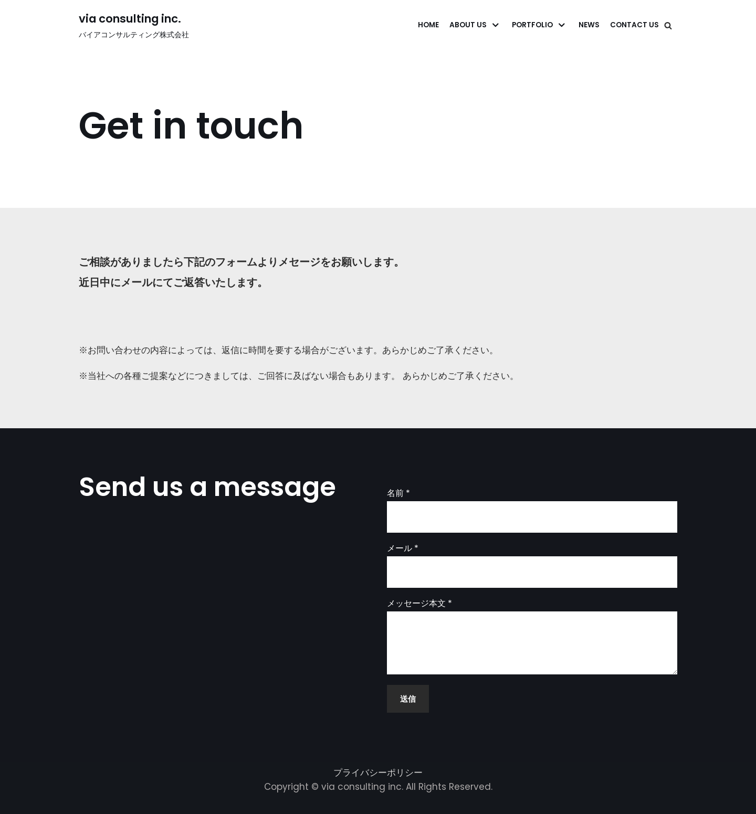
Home (428, 25)
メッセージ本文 (419, 603)
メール (402, 548)
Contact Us (634, 25)
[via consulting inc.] (134, 25)
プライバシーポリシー (378, 772)
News (589, 25)
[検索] (668, 25)
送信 (408, 698)
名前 (398, 493)
